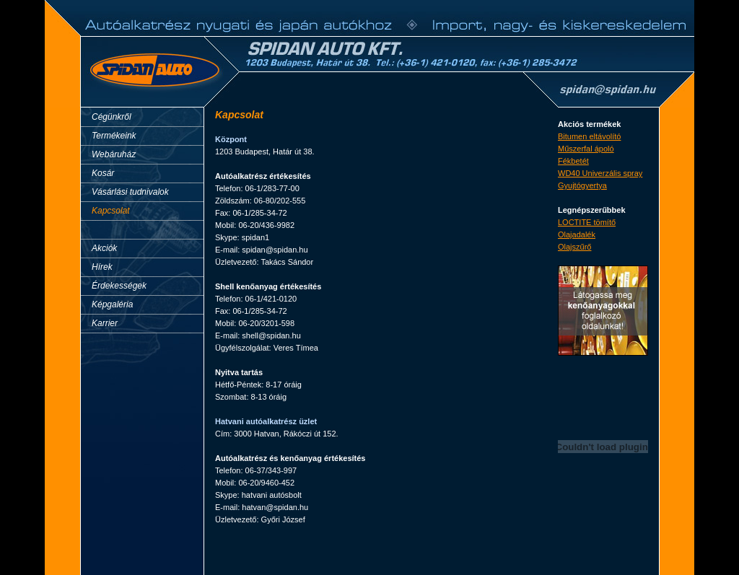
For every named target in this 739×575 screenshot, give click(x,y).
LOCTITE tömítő (587, 222)
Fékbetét (573, 161)
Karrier (105, 323)
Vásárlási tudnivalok (130, 192)
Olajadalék (576, 234)
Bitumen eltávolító (589, 136)
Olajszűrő (574, 246)
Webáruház (114, 154)
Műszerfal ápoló (586, 148)
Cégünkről (111, 117)
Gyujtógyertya (582, 185)
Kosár (103, 173)
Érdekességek (119, 286)
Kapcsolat (111, 211)
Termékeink (114, 136)
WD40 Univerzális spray (600, 173)
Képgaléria (112, 304)
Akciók (104, 248)
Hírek (102, 267)
